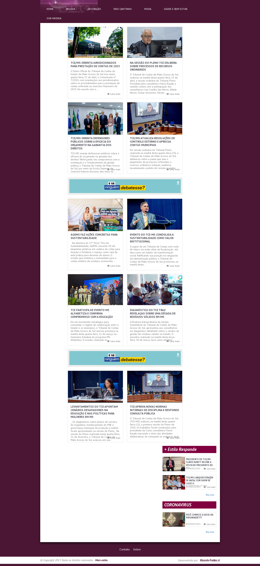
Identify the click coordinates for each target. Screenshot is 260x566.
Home (50, 9)
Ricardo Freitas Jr (210, 562)
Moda (147, 9)
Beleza (70, 9)
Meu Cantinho (123, 9)
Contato (124, 551)
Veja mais (210, 495)
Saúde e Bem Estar (175, 9)
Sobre (137, 551)
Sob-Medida (54, 18)
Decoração (94, 9)
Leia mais (113, 94)
